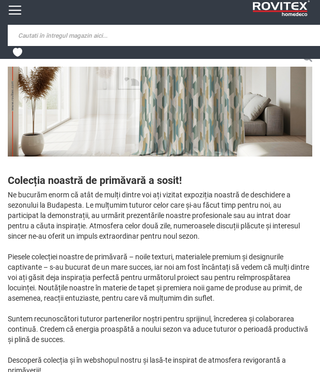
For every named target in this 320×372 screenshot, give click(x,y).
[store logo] (281, 9)
